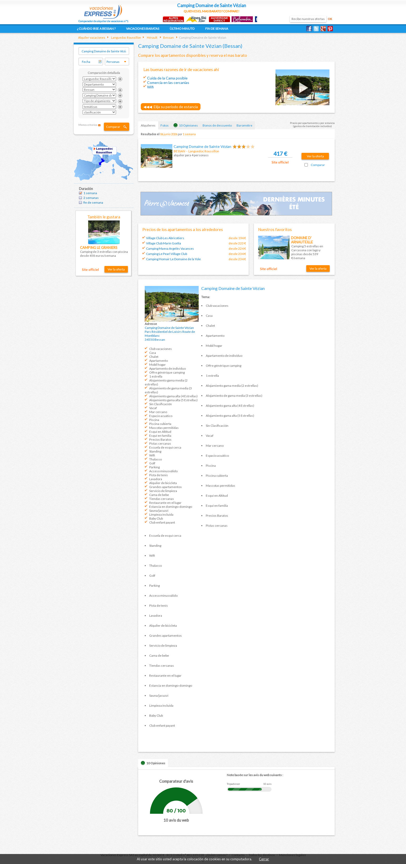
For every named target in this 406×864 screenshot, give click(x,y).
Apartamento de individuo (167, 368)
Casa (152, 353)
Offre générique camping (167, 372)
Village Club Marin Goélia (163, 243)
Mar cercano (158, 412)
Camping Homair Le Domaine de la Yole (173, 259)
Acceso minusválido (163, 471)
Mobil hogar (157, 364)
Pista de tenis (158, 475)
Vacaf (153, 408)
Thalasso (155, 459)
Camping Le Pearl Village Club (166, 254)
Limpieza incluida (161, 514)
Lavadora (155, 479)
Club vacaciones (160, 349)
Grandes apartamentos (165, 487)
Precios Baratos (160, 439)
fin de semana (93, 202)
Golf (152, 463)
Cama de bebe (159, 495)
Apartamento (158, 361)
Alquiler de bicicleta (163, 483)
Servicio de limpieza (163, 491)
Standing (155, 451)
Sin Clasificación (160, 404)
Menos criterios (87, 124)
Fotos (165, 125)
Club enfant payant (162, 522)
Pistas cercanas (160, 443)
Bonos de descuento (217, 125)
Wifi (152, 455)
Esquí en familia (160, 436)
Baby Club (156, 518)
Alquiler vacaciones (91, 37)
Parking (154, 467)
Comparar (113, 127)
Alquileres (148, 125)
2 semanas (91, 198)
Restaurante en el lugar (165, 503)
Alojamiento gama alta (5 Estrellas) (173, 400)
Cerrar (264, 859)
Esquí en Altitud (160, 432)
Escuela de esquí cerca (165, 447)
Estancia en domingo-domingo (170, 507)
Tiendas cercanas (161, 499)
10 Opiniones (185, 125)
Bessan (168, 37)
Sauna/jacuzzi (158, 511)
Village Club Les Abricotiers (165, 238)
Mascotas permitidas (164, 428)
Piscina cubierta (160, 424)
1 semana (90, 193)
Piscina (154, 420)
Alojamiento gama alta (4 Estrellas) (173, 396)
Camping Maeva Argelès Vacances (170, 248)
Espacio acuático (160, 416)
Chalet (153, 357)
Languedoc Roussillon (126, 37)
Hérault (151, 37)
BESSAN (179, 151)
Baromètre (244, 125)
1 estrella (155, 376)
